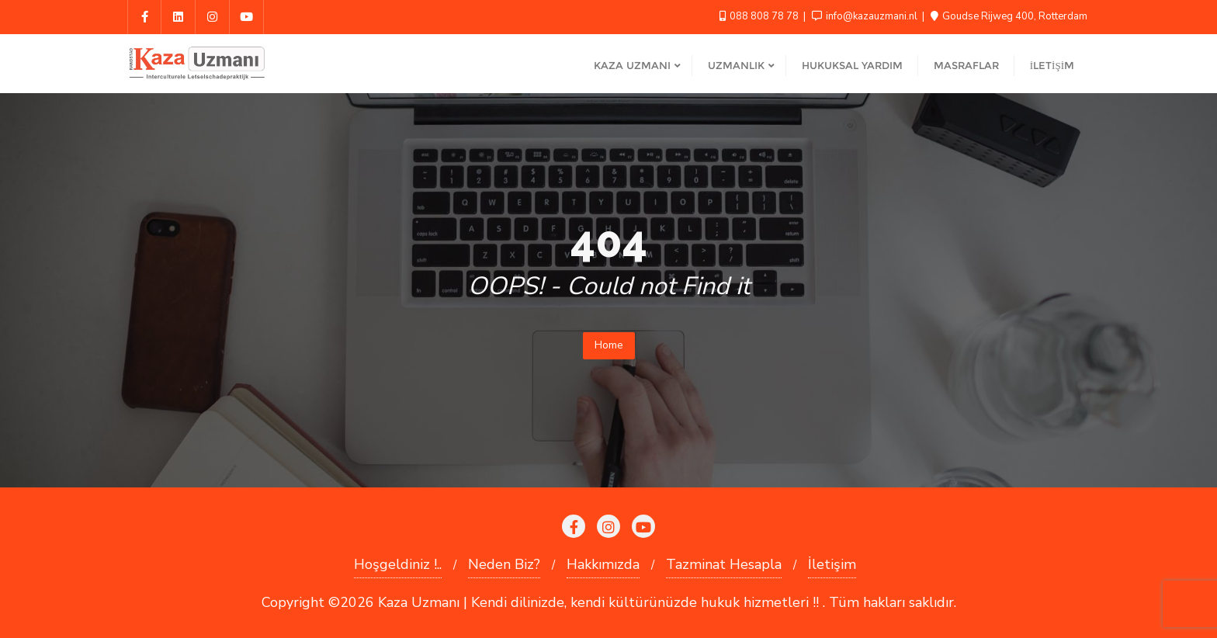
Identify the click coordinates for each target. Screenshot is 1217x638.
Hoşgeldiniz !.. (398, 564)
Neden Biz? (504, 564)
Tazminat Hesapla (724, 564)
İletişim (832, 564)
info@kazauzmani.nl (866, 16)
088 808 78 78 (760, 16)
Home (609, 345)
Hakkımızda (603, 564)
